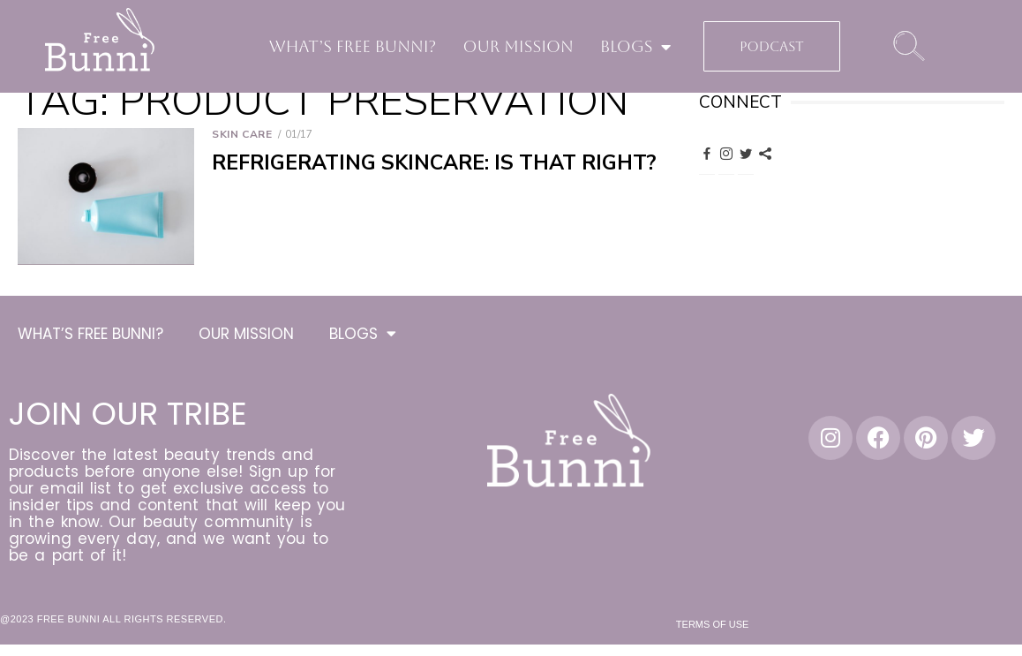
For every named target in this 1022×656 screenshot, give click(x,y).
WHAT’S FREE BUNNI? (353, 46)
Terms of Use (712, 627)
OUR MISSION (517, 46)
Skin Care (242, 134)
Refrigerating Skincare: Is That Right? (434, 163)
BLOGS (636, 47)
